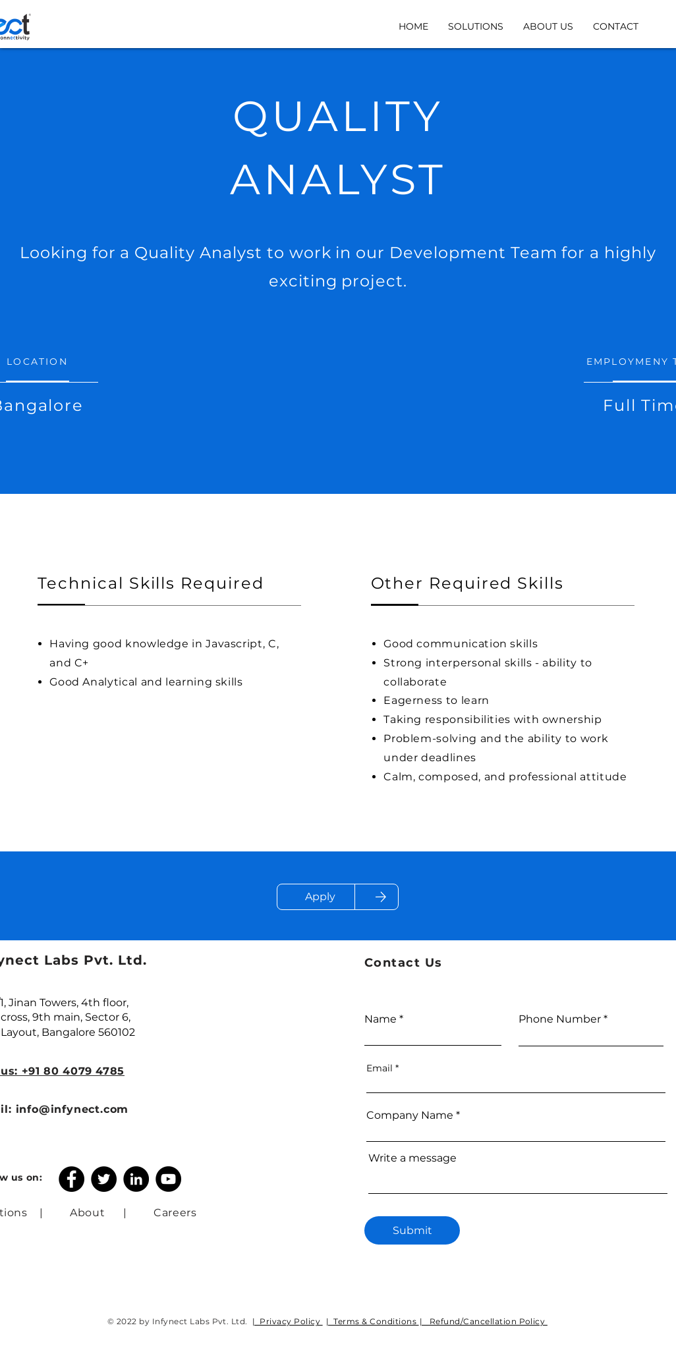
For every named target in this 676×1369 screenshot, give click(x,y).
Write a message (412, 1158)
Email (379, 1068)
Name (380, 1019)
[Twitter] (104, 1179)
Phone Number (560, 1019)
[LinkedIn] (136, 1179)
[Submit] (412, 1230)
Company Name (409, 1115)
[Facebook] (71, 1179)
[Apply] (320, 897)
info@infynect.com (72, 1109)
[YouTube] (168, 1179)
